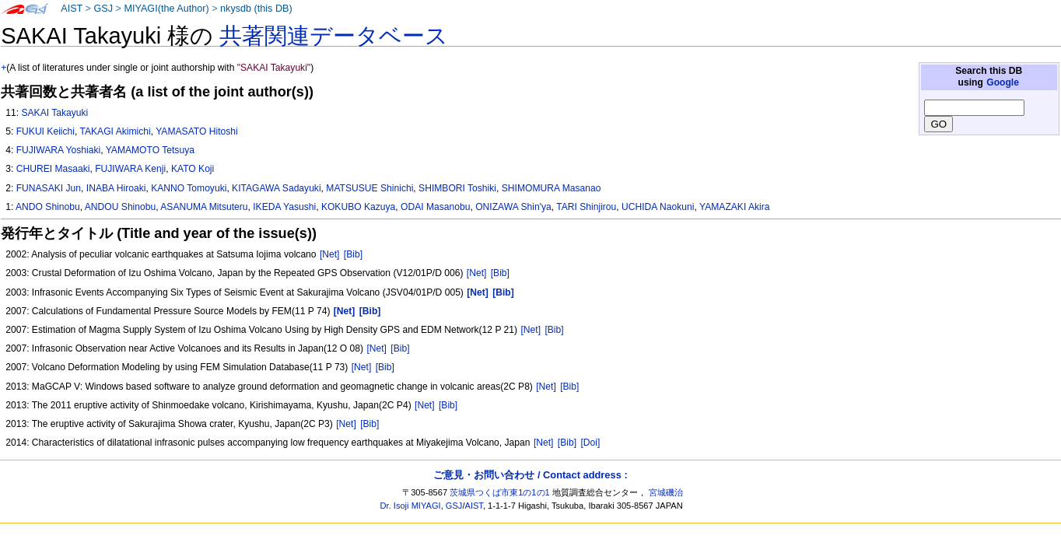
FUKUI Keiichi (45, 131)
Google (1002, 82)
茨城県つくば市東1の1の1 (500, 492)
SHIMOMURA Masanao (551, 188)
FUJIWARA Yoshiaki (58, 150)
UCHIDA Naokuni (658, 206)
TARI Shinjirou (586, 206)
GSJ (103, 8)
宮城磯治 (666, 492)
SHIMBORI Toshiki (457, 188)
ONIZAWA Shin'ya (513, 206)
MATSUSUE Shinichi (369, 188)
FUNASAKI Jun (48, 188)
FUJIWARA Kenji (130, 168)
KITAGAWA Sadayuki (276, 188)
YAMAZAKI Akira (734, 206)
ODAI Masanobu (435, 206)
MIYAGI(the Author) (166, 8)
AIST (71, 8)
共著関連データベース (333, 35)
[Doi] (590, 442)
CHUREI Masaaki (53, 168)
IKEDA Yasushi (284, 206)
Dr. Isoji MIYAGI (410, 505)
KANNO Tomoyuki (188, 188)
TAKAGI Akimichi (115, 131)
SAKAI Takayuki (54, 112)
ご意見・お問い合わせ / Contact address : (530, 475)
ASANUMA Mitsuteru (203, 206)
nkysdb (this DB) (256, 8)
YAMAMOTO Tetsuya (150, 150)
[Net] (330, 254)
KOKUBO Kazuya (358, 206)
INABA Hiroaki (116, 188)
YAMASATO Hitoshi (197, 131)
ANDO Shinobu (48, 206)
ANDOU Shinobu (120, 206)
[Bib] (353, 254)
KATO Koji (192, 168)
